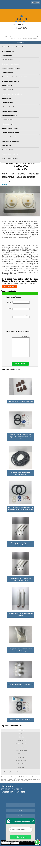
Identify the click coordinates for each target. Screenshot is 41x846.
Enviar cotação (20, 364)
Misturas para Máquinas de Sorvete (11, 137)
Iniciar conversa (20, 837)
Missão (20, 816)
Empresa (20, 810)
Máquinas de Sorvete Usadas (9, 115)
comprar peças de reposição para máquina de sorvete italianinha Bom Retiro (20, 437)
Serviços (20, 43)
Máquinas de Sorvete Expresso (10, 107)
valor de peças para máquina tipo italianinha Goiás (20, 544)
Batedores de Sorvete (7, 59)
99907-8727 (23, 25)
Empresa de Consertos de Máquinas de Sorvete (14, 77)
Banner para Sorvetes (8, 51)
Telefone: (21, 316)
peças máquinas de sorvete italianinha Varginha (20, 614)
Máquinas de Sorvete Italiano (10, 111)
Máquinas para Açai (7, 124)
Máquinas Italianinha (8, 119)
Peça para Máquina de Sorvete (10, 154)
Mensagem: (21, 346)
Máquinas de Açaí (7, 98)
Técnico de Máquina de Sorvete (10, 158)
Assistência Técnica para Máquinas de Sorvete (14, 47)
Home (20, 805)
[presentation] (18, 325)
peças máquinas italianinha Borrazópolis (20, 401)
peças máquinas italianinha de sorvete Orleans (20, 685)
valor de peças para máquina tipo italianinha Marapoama (20, 579)
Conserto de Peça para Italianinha (11, 64)
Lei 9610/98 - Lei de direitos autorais (19, 780)
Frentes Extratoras (7, 85)
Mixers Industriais (6, 145)
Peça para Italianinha (8, 149)
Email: (19, 309)
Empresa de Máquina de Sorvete (10, 81)
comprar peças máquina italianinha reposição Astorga (20, 650)
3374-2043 (22, 28)
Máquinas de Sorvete (7, 102)
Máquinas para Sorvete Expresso (11, 132)
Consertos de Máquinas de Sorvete (11, 68)
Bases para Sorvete (7, 55)
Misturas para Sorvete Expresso (10, 141)
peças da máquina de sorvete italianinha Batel (20, 473)
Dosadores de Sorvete (8, 72)
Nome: (18, 302)
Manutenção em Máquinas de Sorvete (12, 94)
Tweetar (4, 184)
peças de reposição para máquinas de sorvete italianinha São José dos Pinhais (20, 508)
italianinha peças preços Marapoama (20, 719)
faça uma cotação (9, 287)
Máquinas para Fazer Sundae (10, 128)
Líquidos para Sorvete (8, 89)
